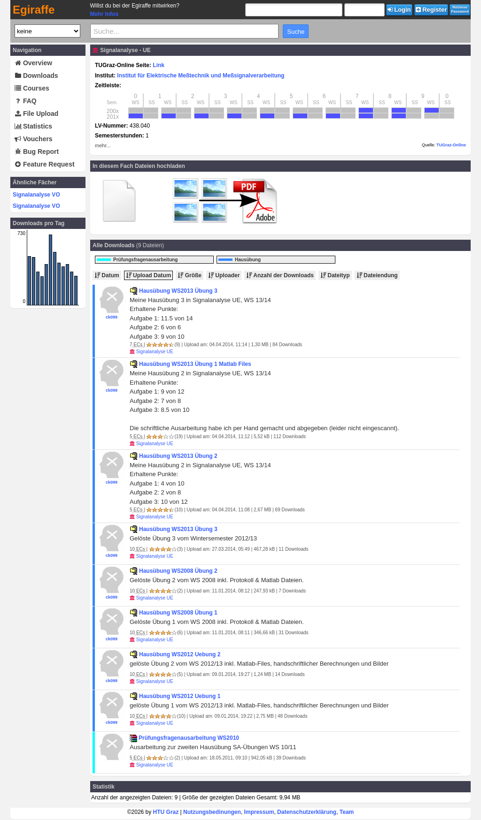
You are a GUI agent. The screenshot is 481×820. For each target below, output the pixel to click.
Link (158, 65)
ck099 (111, 317)
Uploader (224, 275)
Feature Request (45, 164)
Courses (32, 88)
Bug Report (37, 151)
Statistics (33, 126)
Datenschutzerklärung (306, 812)
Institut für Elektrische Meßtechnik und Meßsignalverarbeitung (200, 75)
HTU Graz (166, 812)
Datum (106, 275)
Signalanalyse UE (154, 351)
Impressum (259, 812)
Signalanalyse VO (36, 194)
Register (431, 9)
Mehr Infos (104, 14)
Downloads (36, 75)
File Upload (36, 113)
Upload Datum (148, 275)
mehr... (103, 145)
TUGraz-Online (451, 145)
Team (347, 812)
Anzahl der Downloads (280, 275)
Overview (33, 63)
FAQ (26, 101)
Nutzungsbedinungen (212, 812)
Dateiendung (377, 275)
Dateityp (335, 275)
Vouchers (34, 139)
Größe (190, 275)
